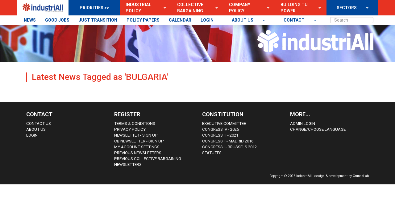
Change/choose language (318, 129)
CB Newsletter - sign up (139, 141)
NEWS (30, 20)
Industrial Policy (138, 7)
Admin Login (302, 123)
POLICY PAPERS (143, 20)
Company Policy (239, 7)
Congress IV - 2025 (220, 129)
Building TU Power (294, 7)
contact (295, 20)
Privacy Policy (130, 129)
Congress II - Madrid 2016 (227, 141)
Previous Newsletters (137, 152)
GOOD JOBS (57, 20)
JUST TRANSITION (98, 20)
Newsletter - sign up (136, 135)
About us (243, 20)
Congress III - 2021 (220, 135)
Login (32, 135)
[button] (163, 7)
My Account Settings (137, 147)
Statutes (212, 152)
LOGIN (207, 20)
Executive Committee (224, 123)
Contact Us (38, 123)
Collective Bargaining (190, 7)
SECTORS (347, 7)
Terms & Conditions (134, 123)
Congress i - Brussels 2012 (229, 147)
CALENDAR (180, 20)
